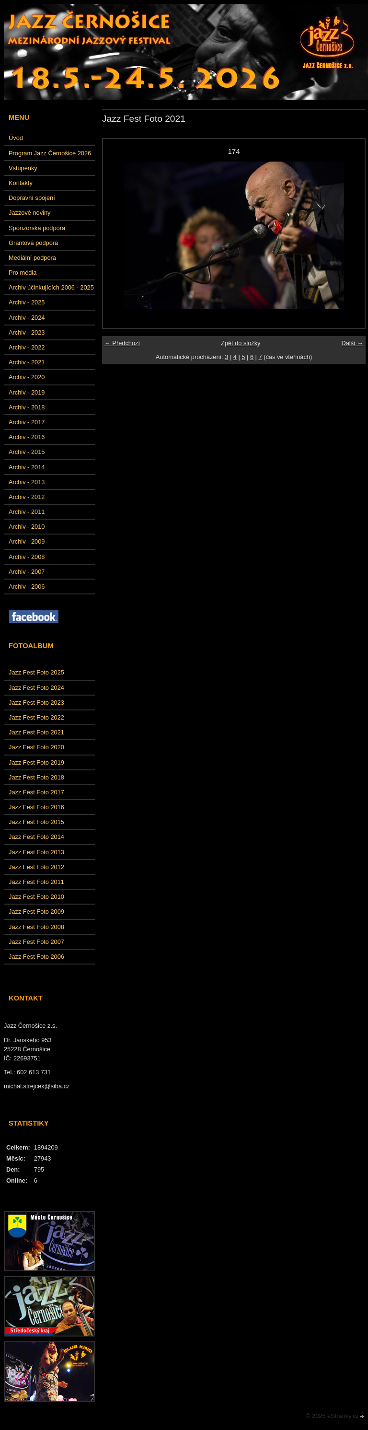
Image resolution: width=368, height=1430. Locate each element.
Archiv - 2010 (27, 526)
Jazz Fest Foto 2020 (36, 747)
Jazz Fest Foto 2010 (36, 896)
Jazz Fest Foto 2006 (36, 956)
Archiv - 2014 (27, 467)
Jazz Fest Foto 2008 (36, 926)
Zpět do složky (241, 343)
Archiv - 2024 (27, 317)
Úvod (16, 137)
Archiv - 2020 (27, 377)
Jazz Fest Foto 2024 (36, 687)
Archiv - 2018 (27, 407)
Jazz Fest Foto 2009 (36, 911)
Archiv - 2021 (27, 362)
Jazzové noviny (30, 212)
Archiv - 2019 (27, 392)
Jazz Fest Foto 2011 (36, 881)
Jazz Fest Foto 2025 (36, 672)
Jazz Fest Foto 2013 (36, 852)
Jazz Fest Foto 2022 (36, 717)
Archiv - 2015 (27, 451)
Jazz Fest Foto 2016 (36, 807)
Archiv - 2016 (27, 437)
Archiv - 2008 (27, 556)
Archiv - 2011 (27, 511)
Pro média (22, 272)
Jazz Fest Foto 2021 (36, 732)
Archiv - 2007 (27, 571)
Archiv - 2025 (27, 302)
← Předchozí (122, 343)
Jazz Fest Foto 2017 (36, 792)
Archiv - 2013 (27, 482)
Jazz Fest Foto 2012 (36, 867)
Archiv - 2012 (27, 496)
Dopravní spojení (32, 197)
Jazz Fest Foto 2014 (36, 836)
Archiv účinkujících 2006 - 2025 (51, 287)
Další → (352, 343)
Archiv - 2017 (27, 422)
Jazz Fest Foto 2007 (36, 941)
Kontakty (21, 182)
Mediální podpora (32, 257)
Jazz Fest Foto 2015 (36, 821)
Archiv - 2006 (27, 586)
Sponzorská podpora (37, 228)
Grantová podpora (33, 242)
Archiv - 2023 (27, 332)
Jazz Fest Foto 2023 (36, 702)
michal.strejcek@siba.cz (36, 1086)
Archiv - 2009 (27, 541)
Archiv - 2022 (27, 347)
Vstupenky (23, 168)
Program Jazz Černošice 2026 (50, 153)
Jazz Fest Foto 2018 (36, 777)
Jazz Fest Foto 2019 (36, 762)
